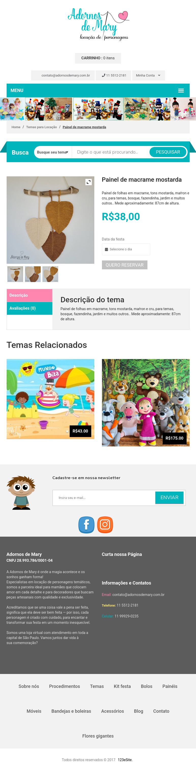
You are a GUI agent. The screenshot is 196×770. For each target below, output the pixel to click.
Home (16, 127)
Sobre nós (28, 686)
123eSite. (125, 760)
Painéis (170, 686)
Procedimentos (64, 686)
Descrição (18, 295)
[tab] (30, 295)
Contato (162, 711)
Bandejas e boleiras (71, 711)
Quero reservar (125, 265)
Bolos (147, 686)
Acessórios (112, 711)
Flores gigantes (98, 736)
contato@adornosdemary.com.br (63, 75)
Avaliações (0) (22, 308)
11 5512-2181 (114, 75)
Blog (138, 711)
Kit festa (122, 686)
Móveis (33, 711)
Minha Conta (148, 75)
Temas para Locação (41, 127)
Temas (97, 686)
